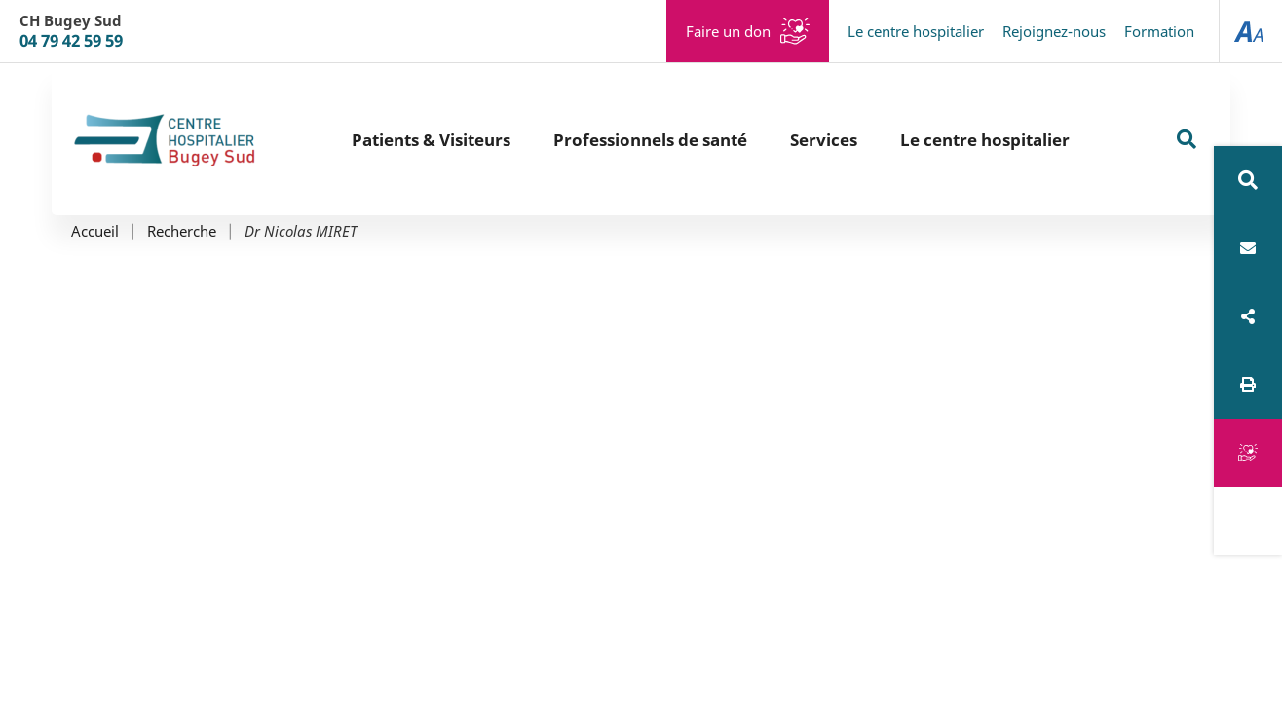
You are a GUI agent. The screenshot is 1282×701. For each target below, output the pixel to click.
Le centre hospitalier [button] (985, 140)
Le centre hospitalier (916, 31)
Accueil (95, 231)
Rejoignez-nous (1054, 31)
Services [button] (823, 140)
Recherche (181, 231)
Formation (1159, 31)
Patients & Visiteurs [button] (431, 140)
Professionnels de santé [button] (650, 140)
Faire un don (728, 31)
